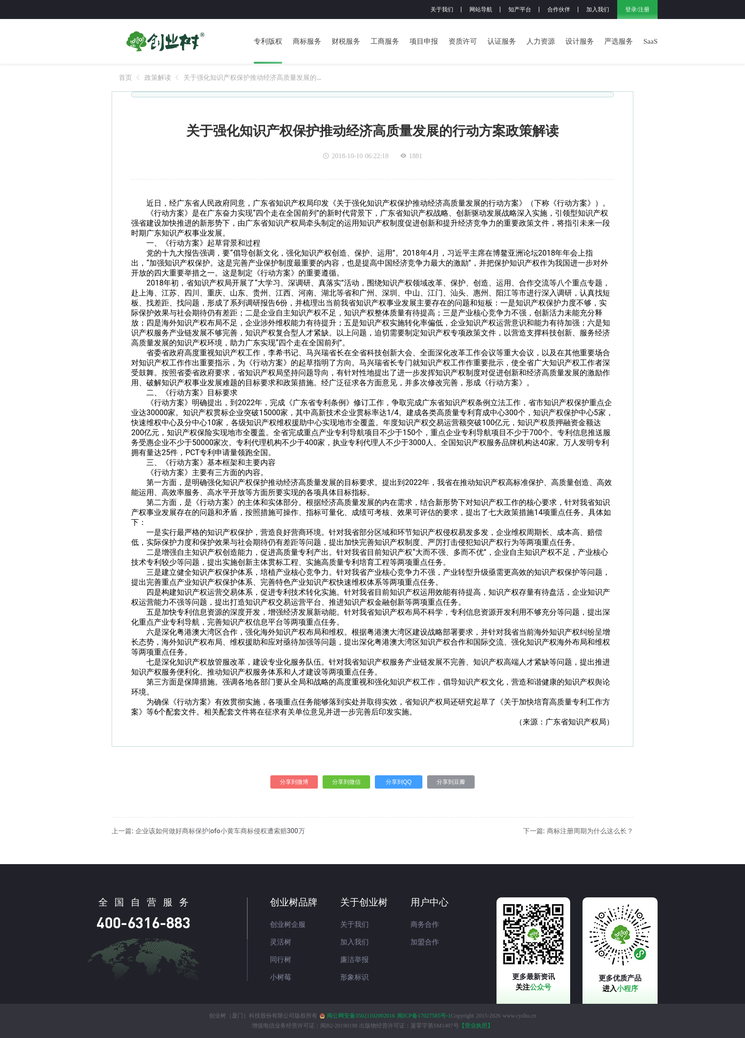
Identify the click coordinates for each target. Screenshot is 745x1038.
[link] (125, 77)
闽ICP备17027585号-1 (424, 1015)
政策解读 (157, 77)
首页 (125, 77)
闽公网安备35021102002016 (361, 1015)
